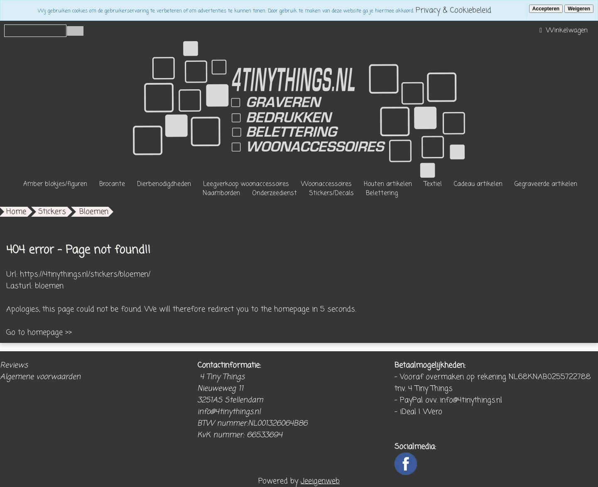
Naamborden (221, 193)
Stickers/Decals (331, 193)
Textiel (433, 184)
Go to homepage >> (39, 332)
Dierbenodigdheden (164, 184)
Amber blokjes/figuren (55, 184)
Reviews (14, 365)
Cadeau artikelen (478, 184)
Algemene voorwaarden (40, 377)
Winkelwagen (562, 31)
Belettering (382, 193)
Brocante (112, 184)
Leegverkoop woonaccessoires (246, 184)
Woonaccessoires (326, 184)
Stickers (52, 212)
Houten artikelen (388, 184)
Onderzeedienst (274, 193)
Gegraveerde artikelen (546, 184)
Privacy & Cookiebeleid (453, 10)
